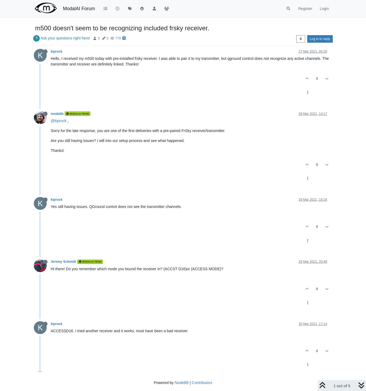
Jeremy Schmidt (63, 262)
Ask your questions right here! (65, 38)
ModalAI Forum (79, 8)
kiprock (57, 51)
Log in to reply (320, 39)
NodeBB (182, 383)
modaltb (57, 114)
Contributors (202, 383)
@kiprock (59, 121)
